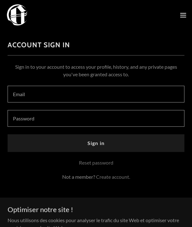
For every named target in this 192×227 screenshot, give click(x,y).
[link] (17, 15)
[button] (183, 15)
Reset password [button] (96, 163)
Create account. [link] (113, 177)
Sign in (95, 143)
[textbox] (96, 94)
